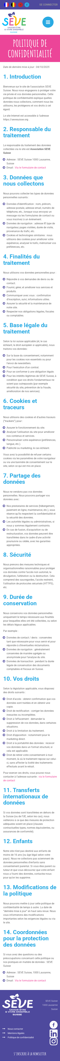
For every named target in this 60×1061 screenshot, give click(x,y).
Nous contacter (15, 1029)
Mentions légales (16, 1033)
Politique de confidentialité (21, 1037)
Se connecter (48, 4)
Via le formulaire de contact (30, 167)
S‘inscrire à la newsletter (30, 1053)
